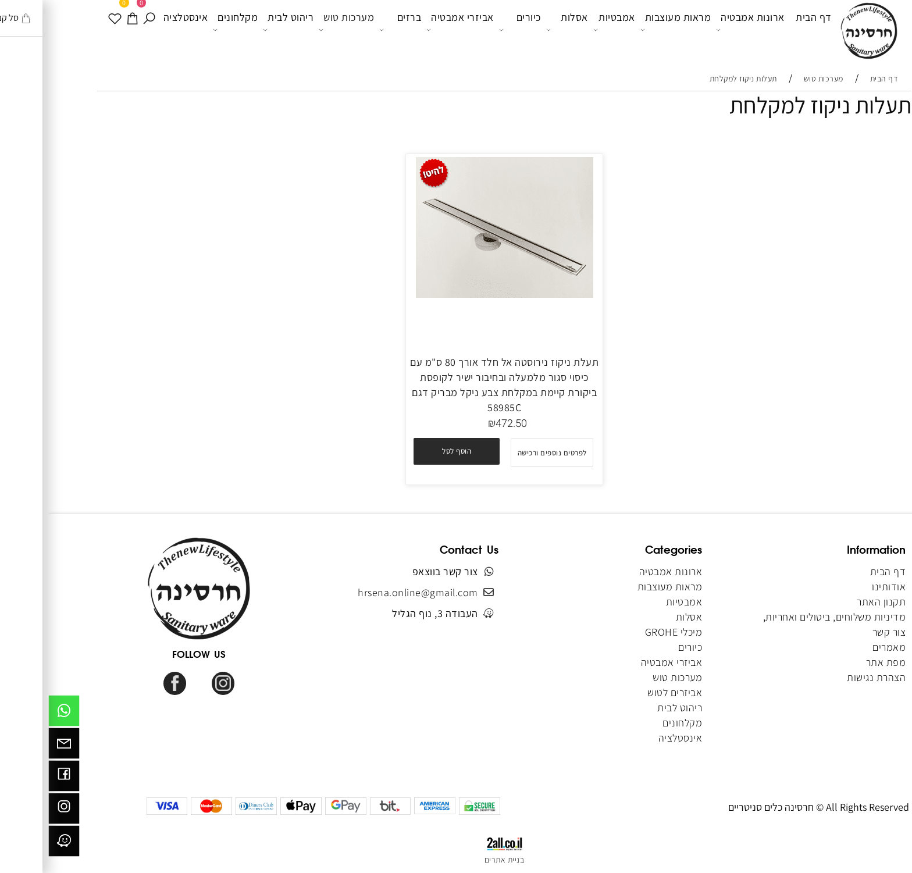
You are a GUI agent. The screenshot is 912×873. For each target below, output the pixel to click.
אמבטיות (566, 29)
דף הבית (765, 28)
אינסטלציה (137, 28)
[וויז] (15, 844)
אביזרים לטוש (625, 692)
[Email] (15, 746)
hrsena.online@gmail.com (369, 592)
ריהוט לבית (240, 29)
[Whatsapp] (15, 714)
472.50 (463, 424)
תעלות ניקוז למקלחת (772, 104)
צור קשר (841, 632)
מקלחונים (187, 29)
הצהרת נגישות (828, 677)
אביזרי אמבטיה (412, 29)
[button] (408, 451)
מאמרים (840, 647)
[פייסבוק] (15, 779)
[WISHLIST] (67, 29)
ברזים (352, 29)
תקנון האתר (832, 601)
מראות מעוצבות (627, 29)
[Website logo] (821, 31)
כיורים (472, 29)
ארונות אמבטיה (702, 29)
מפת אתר (838, 662)
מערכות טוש (298, 29)
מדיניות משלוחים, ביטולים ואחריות (787, 616)
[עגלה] (84, 29)
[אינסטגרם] (15, 811)
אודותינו (840, 586)
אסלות (519, 29)
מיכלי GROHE (625, 632)
